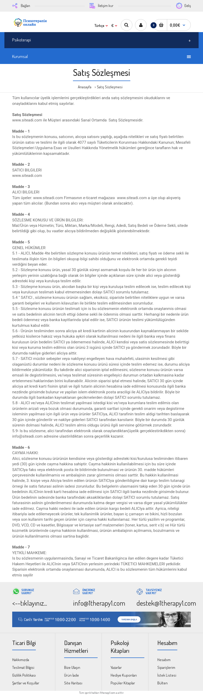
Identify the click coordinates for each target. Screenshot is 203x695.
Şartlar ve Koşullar (25, 682)
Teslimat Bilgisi (23, 667)
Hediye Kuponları (124, 675)
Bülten (162, 682)
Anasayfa (84, 86)
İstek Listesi (166, 675)
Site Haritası (73, 682)
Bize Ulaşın (72, 667)
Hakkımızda (20, 659)
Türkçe (99, 25)
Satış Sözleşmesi (110, 86)
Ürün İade (71, 675)
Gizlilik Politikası (24, 675)
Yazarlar (116, 667)
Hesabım (164, 659)
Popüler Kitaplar (123, 682)
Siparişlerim (166, 667)
